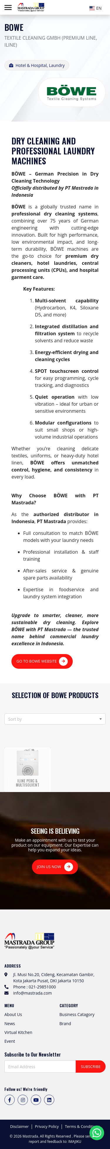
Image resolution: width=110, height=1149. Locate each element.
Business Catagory (77, 1014)
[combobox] (97, 7)
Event (9, 1041)
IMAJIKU (74, 1141)
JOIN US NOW (55, 866)
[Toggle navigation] (8, 7)
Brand (65, 1023)
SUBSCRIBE (91, 1066)
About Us (13, 1014)
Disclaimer (19, 1126)
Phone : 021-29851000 (34, 987)
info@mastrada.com (32, 993)
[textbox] (97, 8)
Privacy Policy (47, 1126)
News (9, 1023)
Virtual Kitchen (18, 1032)
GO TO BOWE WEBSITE (42, 661)
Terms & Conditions (82, 1126)
